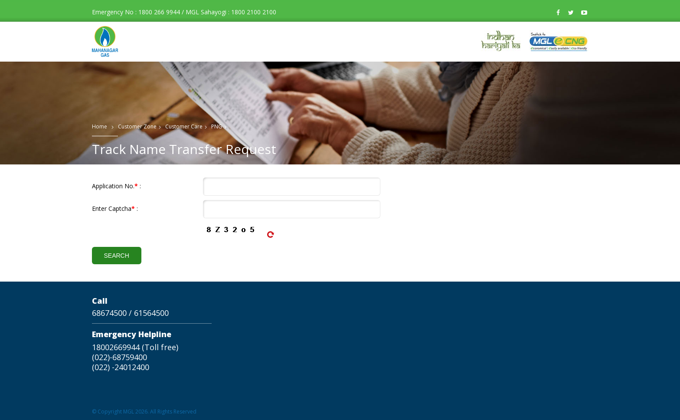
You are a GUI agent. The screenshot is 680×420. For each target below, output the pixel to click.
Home (99, 126)
